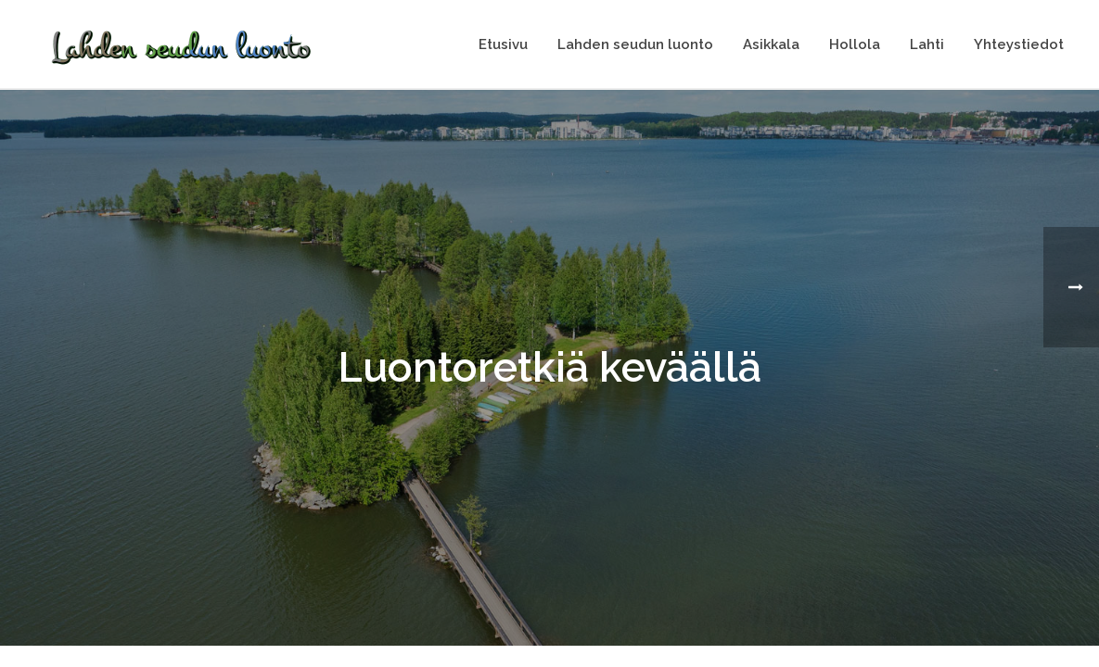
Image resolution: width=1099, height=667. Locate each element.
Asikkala (771, 44)
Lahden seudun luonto (635, 44)
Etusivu (503, 44)
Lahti (927, 44)
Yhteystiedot (1019, 44)
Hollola (854, 44)
